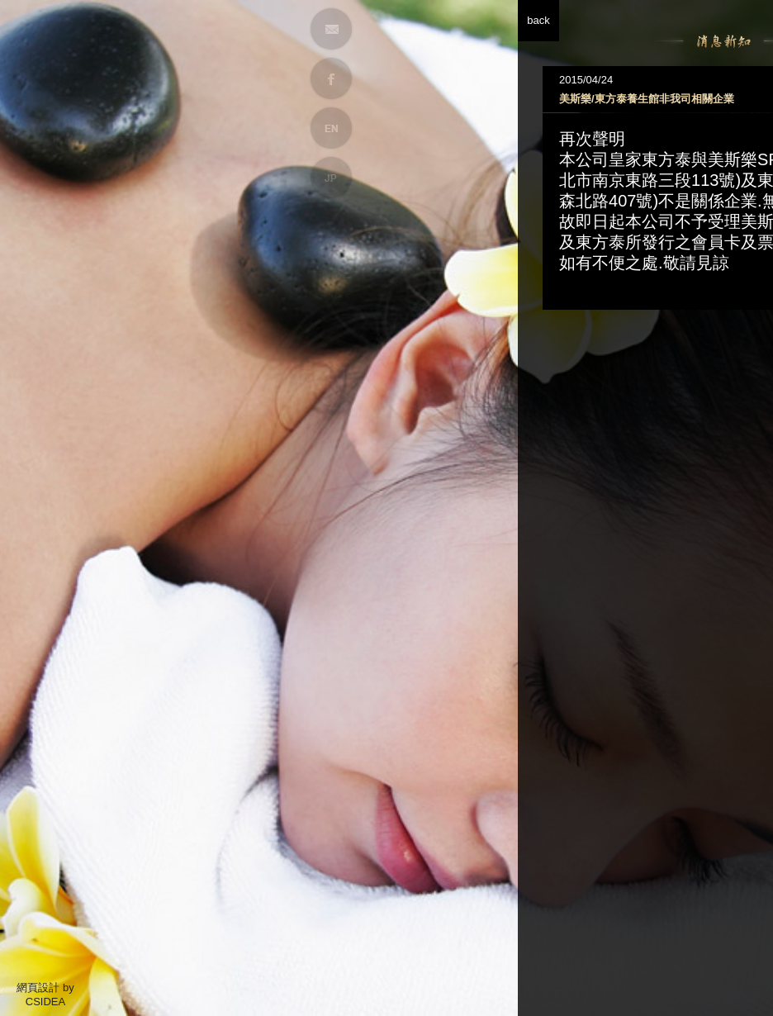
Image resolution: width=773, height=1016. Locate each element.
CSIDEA (45, 1001)
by (68, 987)
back (608, 20)
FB (331, 78)
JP (331, 177)
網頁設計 (38, 987)
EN (331, 128)
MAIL (331, 29)
